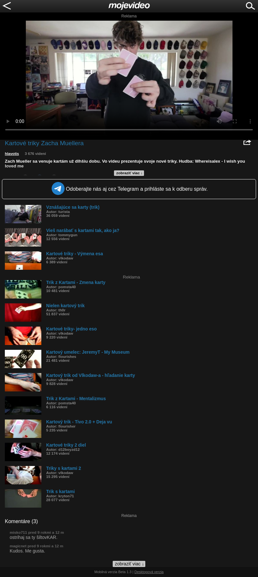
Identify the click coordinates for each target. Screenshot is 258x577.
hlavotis (12, 154)
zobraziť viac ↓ (129, 173)
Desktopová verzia (149, 572)
